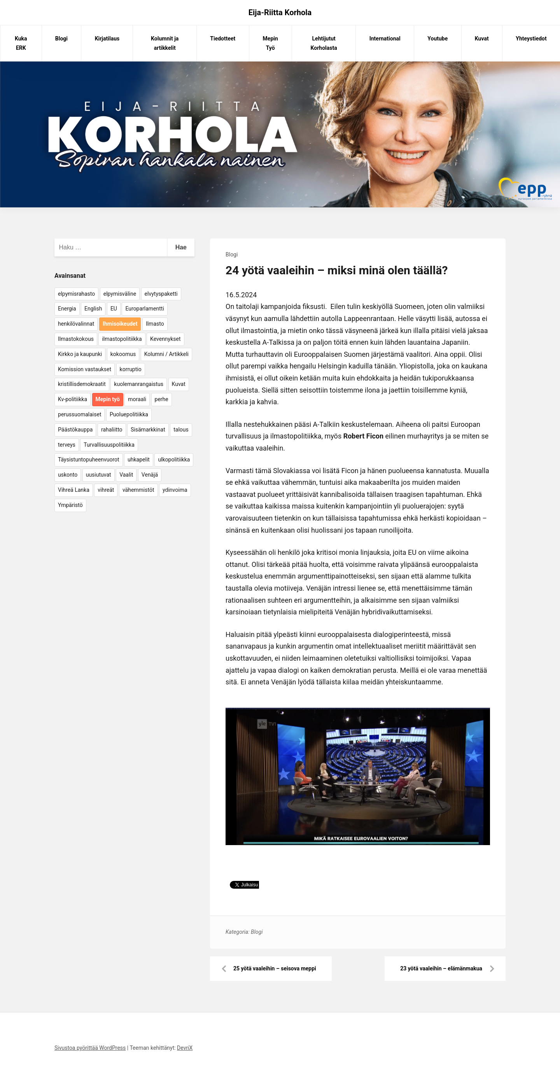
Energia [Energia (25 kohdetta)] (67, 308)
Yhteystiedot (531, 38)
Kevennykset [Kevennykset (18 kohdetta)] (165, 339)
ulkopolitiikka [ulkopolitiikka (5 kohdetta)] (174, 459)
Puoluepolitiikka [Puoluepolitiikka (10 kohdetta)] (129, 414)
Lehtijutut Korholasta (324, 43)
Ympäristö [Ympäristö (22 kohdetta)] (70, 505)
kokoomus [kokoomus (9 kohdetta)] (123, 354)
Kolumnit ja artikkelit (164, 43)
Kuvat (482, 38)
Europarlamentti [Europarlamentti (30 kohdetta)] (144, 308)
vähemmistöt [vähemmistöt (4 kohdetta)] (138, 490)
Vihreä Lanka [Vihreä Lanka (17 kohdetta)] (73, 490)
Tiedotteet (222, 38)
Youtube (437, 38)
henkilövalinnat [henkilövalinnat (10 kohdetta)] (76, 324)
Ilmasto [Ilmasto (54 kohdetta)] (155, 324)
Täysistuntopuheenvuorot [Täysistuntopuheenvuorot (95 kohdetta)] (88, 459)
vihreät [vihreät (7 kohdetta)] (106, 490)
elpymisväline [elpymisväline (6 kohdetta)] (119, 294)
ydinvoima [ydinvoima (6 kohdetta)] (175, 490)
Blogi (61, 38)
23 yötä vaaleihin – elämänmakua (441, 968)
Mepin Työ (270, 43)
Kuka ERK (21, 43)
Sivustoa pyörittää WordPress (90, 1048)
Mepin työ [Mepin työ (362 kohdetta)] (108, 399)
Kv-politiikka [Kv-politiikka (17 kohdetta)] (72, 399)
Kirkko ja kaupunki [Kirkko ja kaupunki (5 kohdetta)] (80, 354)
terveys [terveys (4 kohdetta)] (66, 445)
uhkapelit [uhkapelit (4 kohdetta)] (139, 459)
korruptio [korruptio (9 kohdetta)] (131, 369)
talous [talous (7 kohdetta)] (181, 429)
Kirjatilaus (107, 38)
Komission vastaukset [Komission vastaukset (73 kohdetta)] (84, 369)
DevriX (184, 1048)
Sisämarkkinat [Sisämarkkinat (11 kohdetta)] (148, 429)
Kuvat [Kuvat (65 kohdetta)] (179, 384)
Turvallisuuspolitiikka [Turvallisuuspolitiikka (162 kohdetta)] (109, 445)
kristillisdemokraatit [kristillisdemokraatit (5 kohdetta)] (82, 384)
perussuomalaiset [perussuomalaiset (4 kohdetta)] (79, 414)
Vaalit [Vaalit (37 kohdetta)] (126, 475)
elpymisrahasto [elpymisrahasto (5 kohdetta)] (76, 294)
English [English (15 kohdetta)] (93, 308)
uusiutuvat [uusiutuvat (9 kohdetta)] (98, 475)
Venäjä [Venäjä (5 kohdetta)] (150, 475)
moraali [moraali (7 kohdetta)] (137, 399)
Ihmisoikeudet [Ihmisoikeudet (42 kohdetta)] (120, 324)
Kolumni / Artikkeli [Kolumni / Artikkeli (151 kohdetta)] (166, 354)
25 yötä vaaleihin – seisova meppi (274, 968)
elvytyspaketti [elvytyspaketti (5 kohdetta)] (161, 294)
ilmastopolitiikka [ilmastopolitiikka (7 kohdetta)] (122, 339)
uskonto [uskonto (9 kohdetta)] (67, 475)
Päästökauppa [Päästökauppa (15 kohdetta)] (75, 429)
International (385, 38)
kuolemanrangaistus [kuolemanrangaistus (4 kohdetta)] (138, 384)
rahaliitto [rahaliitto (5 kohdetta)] (111, 429)
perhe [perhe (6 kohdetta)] (161, 399)
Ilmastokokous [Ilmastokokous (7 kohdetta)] (76, 339)
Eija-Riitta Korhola (280, 12)
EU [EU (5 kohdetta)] (113, 308)
